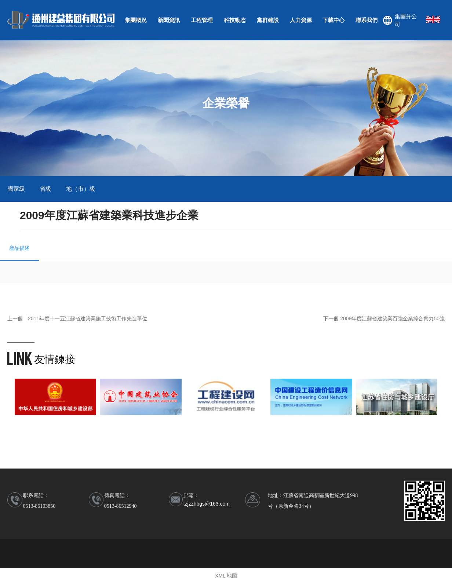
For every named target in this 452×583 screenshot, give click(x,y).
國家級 (16, 189)
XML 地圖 (226, 576)
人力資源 (301, 20)
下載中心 (333, 20)
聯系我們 (367, 20)
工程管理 (202, 20)
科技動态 (235, 20)
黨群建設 (268, 20)
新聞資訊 (169, 20)
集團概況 (136, 20)
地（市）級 (80, 189)
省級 (45, 189)
